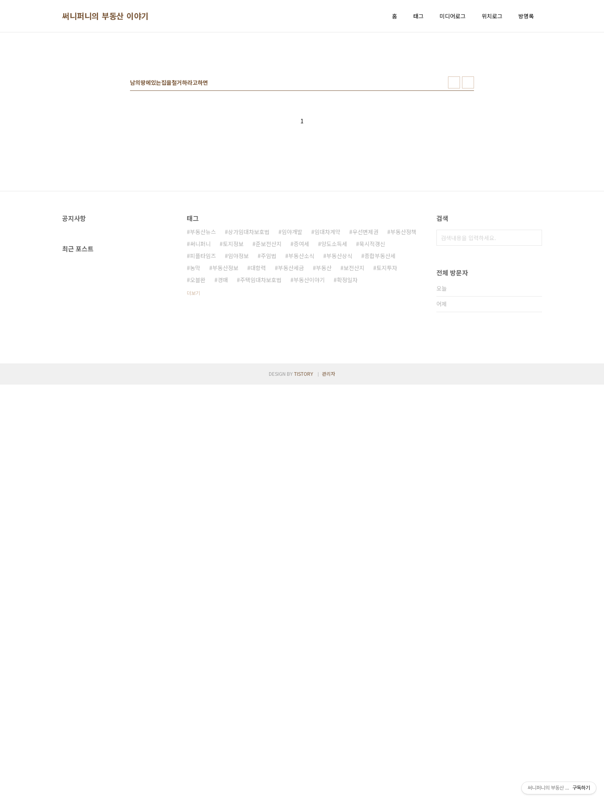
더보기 (193, 404)
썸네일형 (454, 194)
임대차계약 (327, 344)
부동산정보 (225, 380)
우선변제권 (365, 344)
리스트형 (468, 194)
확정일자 (347, 392)
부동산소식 (301, 368)
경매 (223, 392)
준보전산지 (269, 356)
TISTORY (303, 791)
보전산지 (354, 380)
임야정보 (238, 368)
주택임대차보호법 (261, 392)
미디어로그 (453, 16)
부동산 (324, 380)
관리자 (328, 791)
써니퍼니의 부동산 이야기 (105, 16)
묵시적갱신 (372, 356)
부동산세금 (291, 380)
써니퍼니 (200, 356)
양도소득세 (334, 356)
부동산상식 (339, 368)
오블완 (198, 392)
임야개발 (292, 344)
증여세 (301, 356)
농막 (195, 380)
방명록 (526, 16)
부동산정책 (403, 344)
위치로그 (492, 16)
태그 (418, 16)
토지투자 (386, 380)
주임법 (268, 368)
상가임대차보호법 (249, 344)
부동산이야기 (309, 392)
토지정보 (233, 356)
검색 (534, 349)
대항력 (258, 380)
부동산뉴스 (203, 344)
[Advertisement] (302, 100)
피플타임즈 (203, 368)
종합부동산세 (380, 368)
